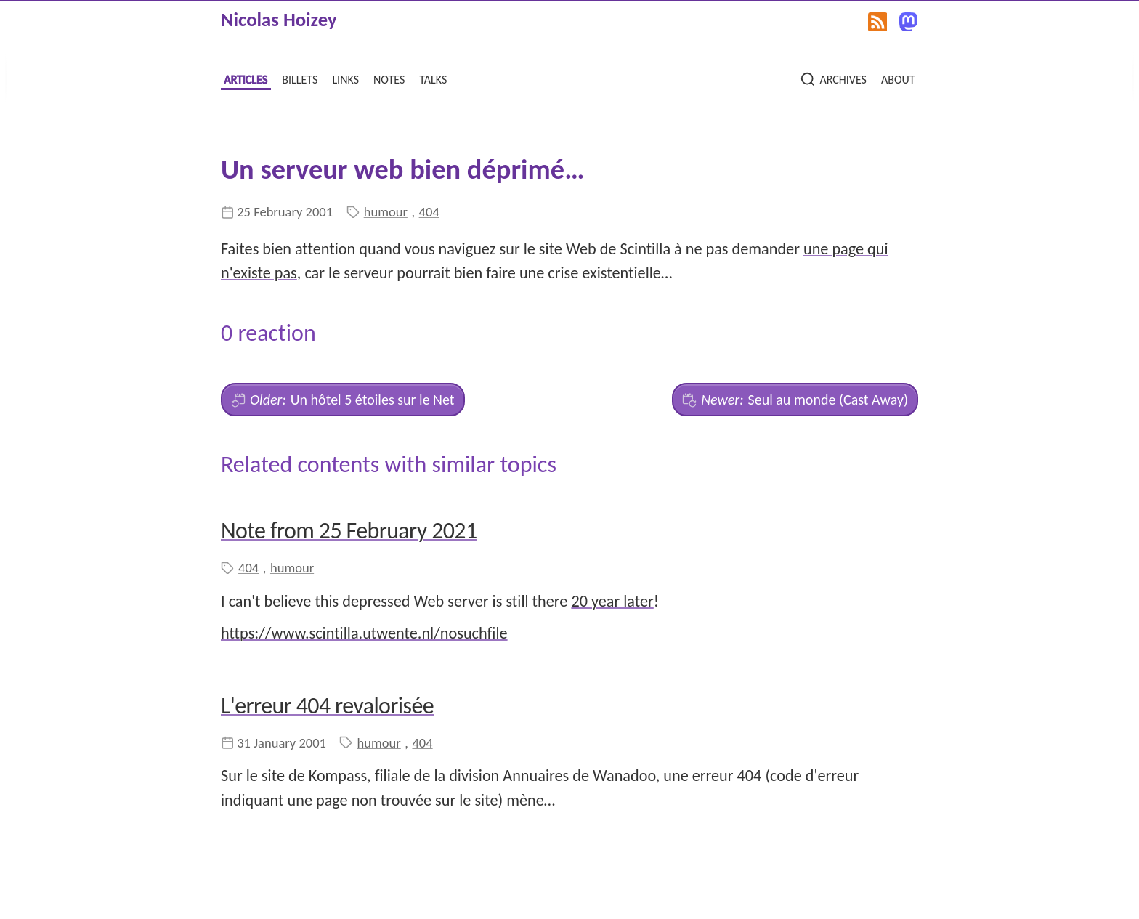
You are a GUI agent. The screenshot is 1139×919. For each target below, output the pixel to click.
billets (299, 78)
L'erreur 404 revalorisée (327, 706)
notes (389, 78)
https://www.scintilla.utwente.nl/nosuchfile (364, 633)
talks (433, 78)
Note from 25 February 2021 (349, 531)
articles (245, 78)
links (345, 78)
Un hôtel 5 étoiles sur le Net (343, 399)
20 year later (612, 601)
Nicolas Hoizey (279, 19)
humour (386, 211)
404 (429, 211)
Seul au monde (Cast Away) (795, 399)
